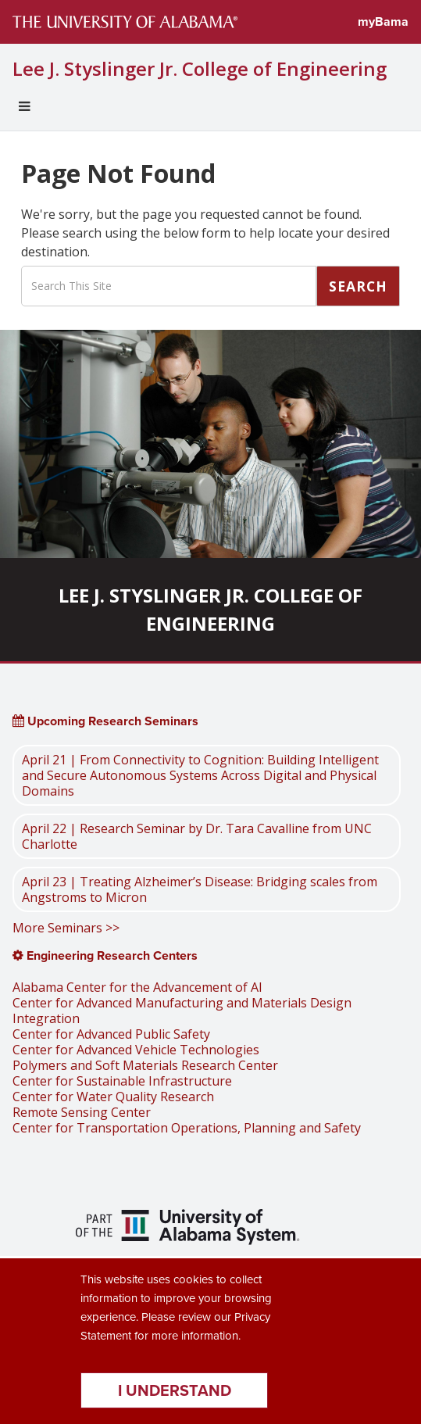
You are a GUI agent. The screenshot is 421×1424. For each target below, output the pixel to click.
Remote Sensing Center (81, 1112)
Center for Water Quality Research (113, 1096)
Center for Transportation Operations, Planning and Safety (186, 1127)
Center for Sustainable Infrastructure (122, 1080)
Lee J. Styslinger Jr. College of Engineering (199, 68)
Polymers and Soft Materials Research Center (145, 1065)
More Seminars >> (66, 927)
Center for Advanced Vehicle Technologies (135, 1049)
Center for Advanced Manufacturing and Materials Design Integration (181, 1010)
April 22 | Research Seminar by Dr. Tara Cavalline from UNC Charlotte (197, 836)
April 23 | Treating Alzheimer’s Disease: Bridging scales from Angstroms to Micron (199, 889)
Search (358, 286)
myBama (383, 21)
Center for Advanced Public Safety (111, 1034)
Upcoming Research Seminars (105, 721)
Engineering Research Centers (105, 955)
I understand (174, 1390)
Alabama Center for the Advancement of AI (137, 987)
